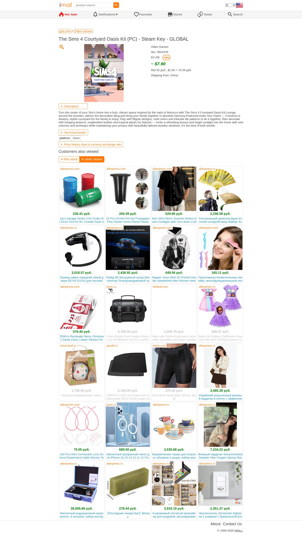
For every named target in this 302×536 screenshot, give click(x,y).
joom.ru (111, 286)
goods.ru (112, 345)
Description (70, 106)
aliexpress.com (70, 168)
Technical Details (73, 132)
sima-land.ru (68, 345)
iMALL (239, 530)
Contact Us (232, 524)
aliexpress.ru (207, 168)
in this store (69, 159)
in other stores (91, 159)
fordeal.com (160, 286)
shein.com (159, 345)
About (216, 524)
